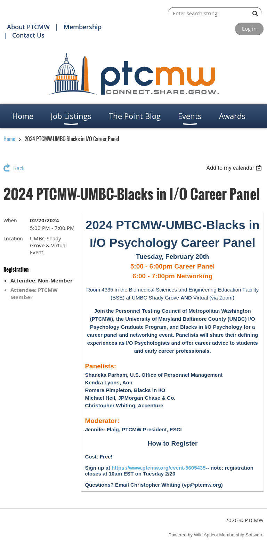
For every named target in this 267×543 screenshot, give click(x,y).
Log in (249, 28)
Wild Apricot (206, 534)
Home (9, 139)
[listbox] (235, 167)
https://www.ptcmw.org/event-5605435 (159, 468)
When (10, 220)
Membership (83, 27)
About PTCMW (28, 27)
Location (13, 238)
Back (19, 168)
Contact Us (28, 35)
